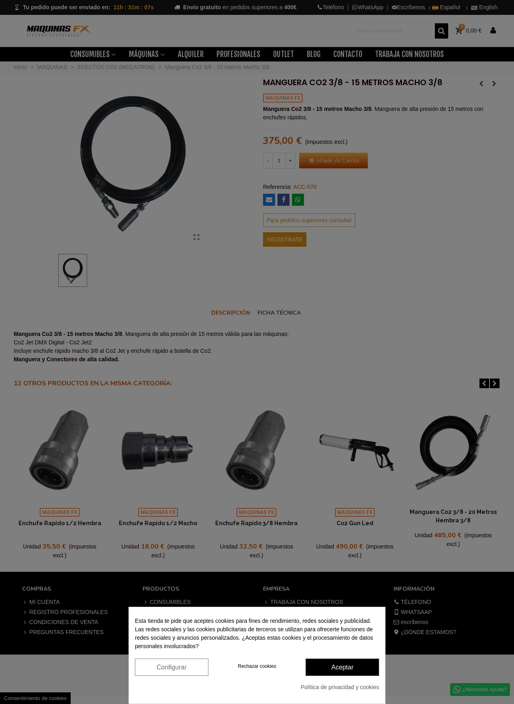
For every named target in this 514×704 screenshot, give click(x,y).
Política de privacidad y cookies (340, 687)
